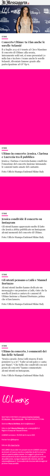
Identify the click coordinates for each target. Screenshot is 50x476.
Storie (4, 37)
